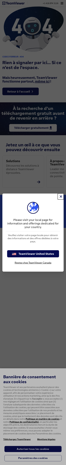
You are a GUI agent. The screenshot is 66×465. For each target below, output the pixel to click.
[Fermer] (61, 196)
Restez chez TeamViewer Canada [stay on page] (33, 262)
